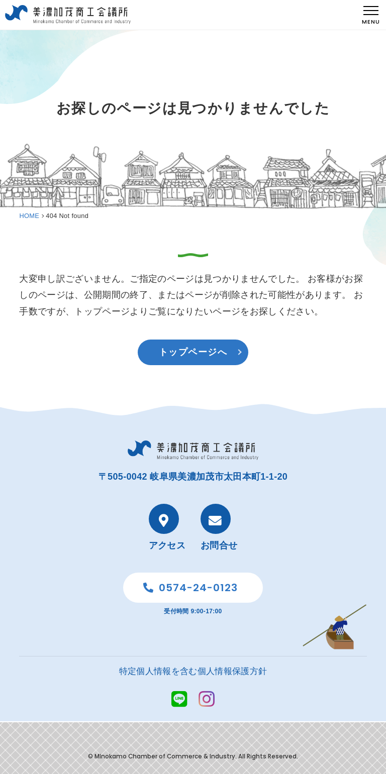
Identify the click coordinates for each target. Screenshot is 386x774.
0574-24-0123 (190, 588)
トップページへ (193, 352)
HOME (29, 215)
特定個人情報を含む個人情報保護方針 (193, 671)
